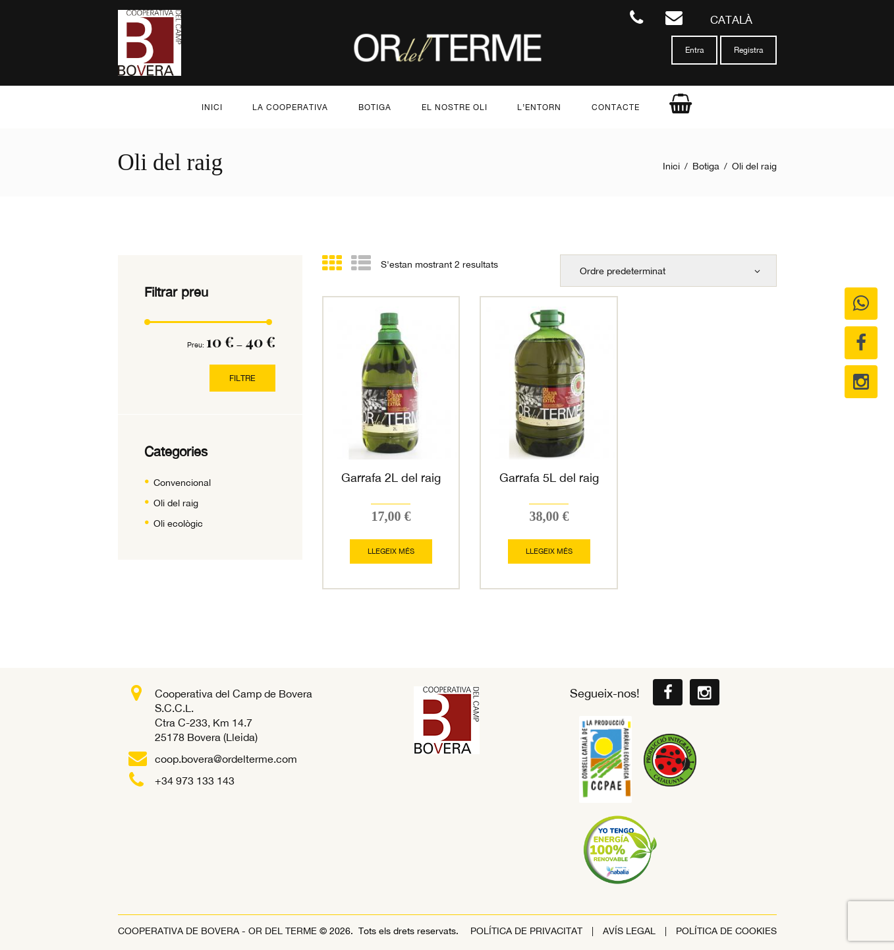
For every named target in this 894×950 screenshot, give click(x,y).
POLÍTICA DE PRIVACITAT (526, 930)
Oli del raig (176, 503)
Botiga (705, 166)
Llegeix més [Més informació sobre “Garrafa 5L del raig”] (549, 550)
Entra (694, 50)
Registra (748, 50)
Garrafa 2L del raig (391, 478)
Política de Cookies (726, 930)
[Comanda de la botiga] (669, 270)
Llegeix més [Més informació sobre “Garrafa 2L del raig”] (391, 550)
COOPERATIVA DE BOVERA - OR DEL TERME (218, 930)
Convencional (182, 482)
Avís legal (629, 930)
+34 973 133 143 (195, 780)
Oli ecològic (178, 523)
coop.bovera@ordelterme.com (226, 758)
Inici (671, 166)
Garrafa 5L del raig (549, 478)
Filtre (243, 378)
